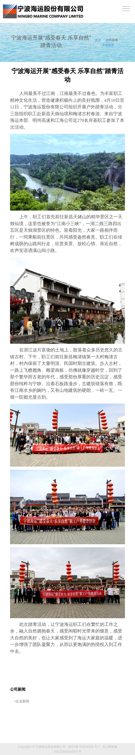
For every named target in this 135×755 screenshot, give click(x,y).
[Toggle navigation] (126, 9)
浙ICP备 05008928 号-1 (84, 747)
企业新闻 (108, 45)
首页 (98, 40)
